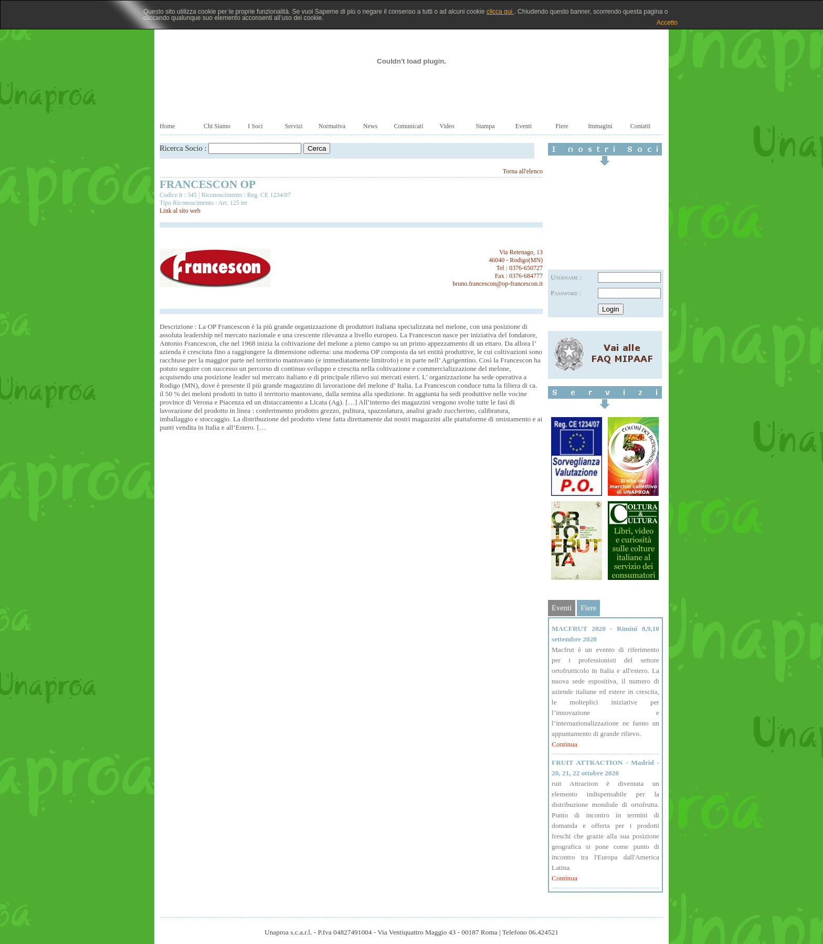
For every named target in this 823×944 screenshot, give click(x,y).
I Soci (255, 126)
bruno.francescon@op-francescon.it (497, 283)
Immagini (600, 126)
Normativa (332, 126)
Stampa (485, 126)
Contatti (640, 126)
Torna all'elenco (523, 171)
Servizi (294, 126)
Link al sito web (180, 210)
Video (447, 126)
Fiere (561, 126)
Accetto (667, 22)
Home (167, 126)
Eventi (523, 126)
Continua (564, 744)
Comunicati (409, 126)
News (370, 126)
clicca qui (500, 11)
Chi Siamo (217, 126)
